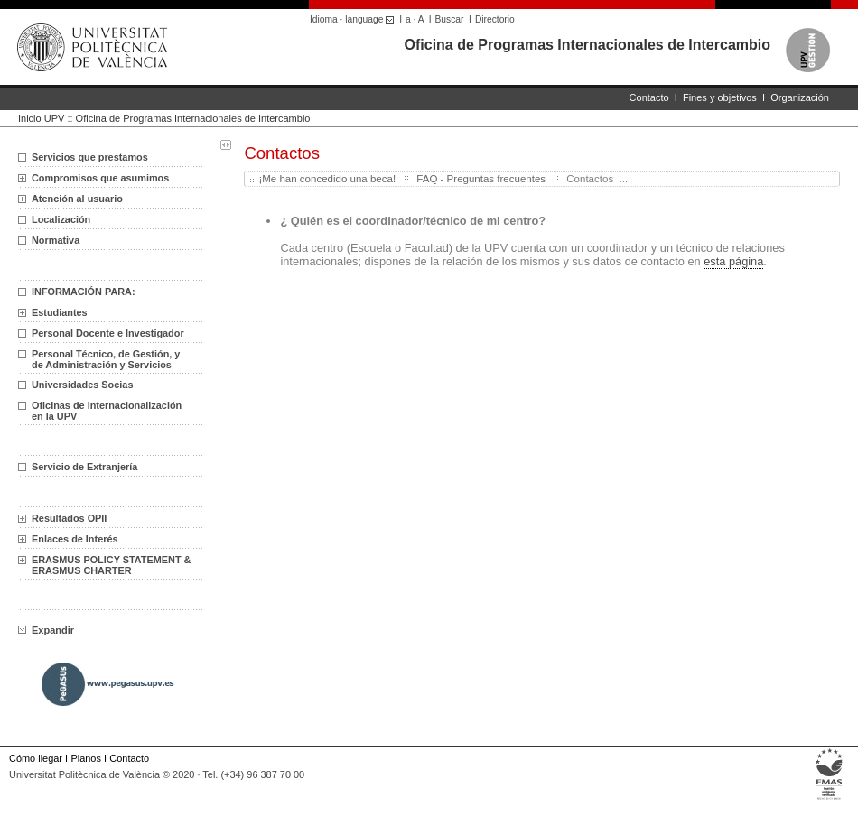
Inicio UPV (41, 118)
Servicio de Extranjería (84, 466)
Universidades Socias (82, 384)
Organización (799, 97)
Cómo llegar (35, 758)
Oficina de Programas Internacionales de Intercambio (587, 44)
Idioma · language (354, 19)
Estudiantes (60, 312)
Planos (85, 758)
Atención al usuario (77, 198)
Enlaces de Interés (75, 538)
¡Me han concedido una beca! (327, 178)
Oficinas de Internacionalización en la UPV (107, 411)
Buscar (449, 19)
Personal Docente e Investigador (108, 333)
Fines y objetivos (720, 97)
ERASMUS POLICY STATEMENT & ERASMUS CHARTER (111, 565)
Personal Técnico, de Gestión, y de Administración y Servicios (106, 359)
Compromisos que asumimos (100, 177)
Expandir (46, 630)
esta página (733, 261)
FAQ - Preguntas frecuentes (481, 178)
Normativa (55, 240)
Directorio (495, 19)
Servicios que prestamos (90, 157)
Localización (61, 219)
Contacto (649, 97)
